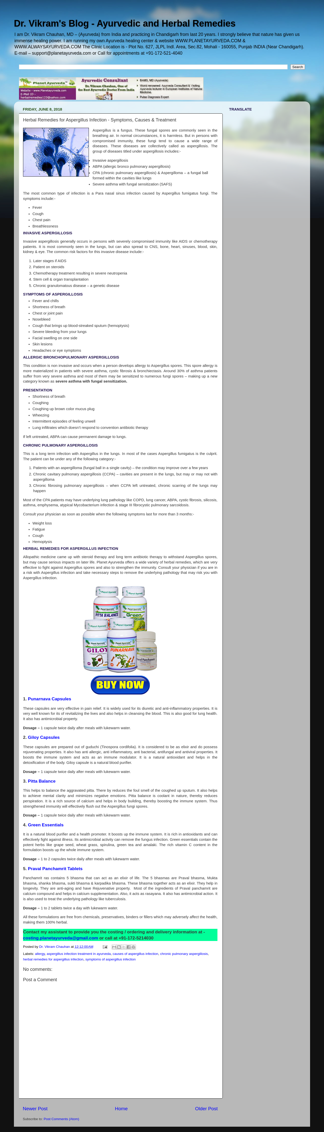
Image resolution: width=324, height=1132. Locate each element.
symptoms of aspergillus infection (110, 959)
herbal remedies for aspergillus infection (53, 959)
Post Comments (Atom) (61, 1119)
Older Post (206, 1108)
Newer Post (35, 1108)
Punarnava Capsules (49, 698)
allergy (40, 954)
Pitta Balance (41, 781)
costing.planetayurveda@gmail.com (60, 937)
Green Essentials (46, 824)
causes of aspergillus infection (135, 954)
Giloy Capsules (43, 737)
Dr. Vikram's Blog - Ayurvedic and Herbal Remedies (125, 23)
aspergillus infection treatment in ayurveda (79, 954)
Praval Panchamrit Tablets (55, 868)
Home (121, 1108)
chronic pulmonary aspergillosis (184, 954)
